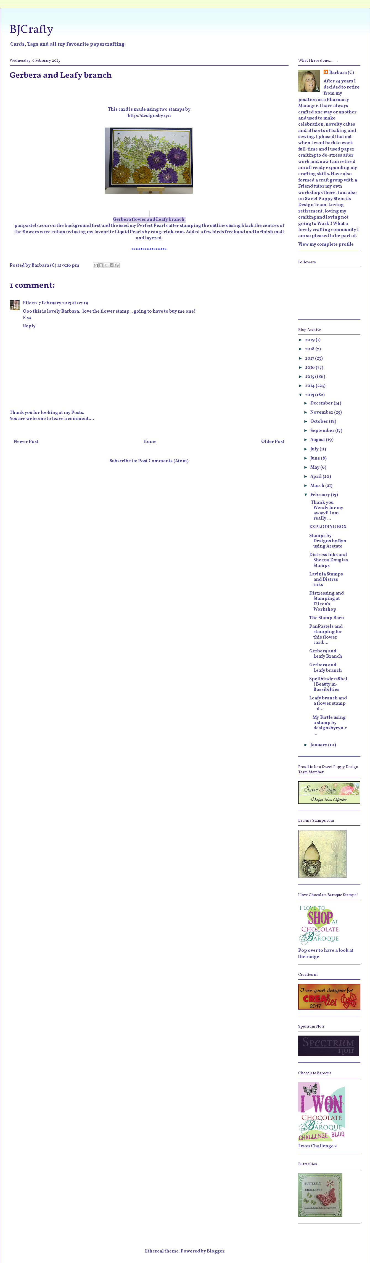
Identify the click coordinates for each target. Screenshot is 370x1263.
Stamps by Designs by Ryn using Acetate (327, 541)
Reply (29, 326)
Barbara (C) (341, 73)
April (316, 477)
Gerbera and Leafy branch (325, 667)
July (314, 449)
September (322, 431)
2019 (310, 340)
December (322, 403)
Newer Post (26, 442)
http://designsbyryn (149, 116)
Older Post (272, 442)
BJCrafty (31, 30)
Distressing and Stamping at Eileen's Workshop (326, 601)
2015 (310, 377)
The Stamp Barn (326, 618)
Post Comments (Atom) (163, 461)
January (319, 745)
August (318, 440)
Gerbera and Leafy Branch (325, 654)
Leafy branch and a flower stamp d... (328, 703)
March (317, 486)
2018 (310, 349)
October (319, 422)
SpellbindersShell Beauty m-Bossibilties (328, 684)
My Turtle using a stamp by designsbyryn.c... (328, 726)
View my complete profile (326, 245)
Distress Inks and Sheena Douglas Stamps (328, 560)
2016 (310, 368)
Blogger (215, 1251)
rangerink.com (167, 232)
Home (150, 442)
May (315, 468)
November (322, 412)
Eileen (30, 303)
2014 (310, 386)
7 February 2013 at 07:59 (63, 303)
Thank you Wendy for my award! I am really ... (326, 511)
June (315, 458)
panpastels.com (31, 226)
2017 (310, 359)
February (320, 495)
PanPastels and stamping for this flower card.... (326, 635)
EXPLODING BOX (328, 527)
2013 (310, 395)
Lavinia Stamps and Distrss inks (326, 579)
